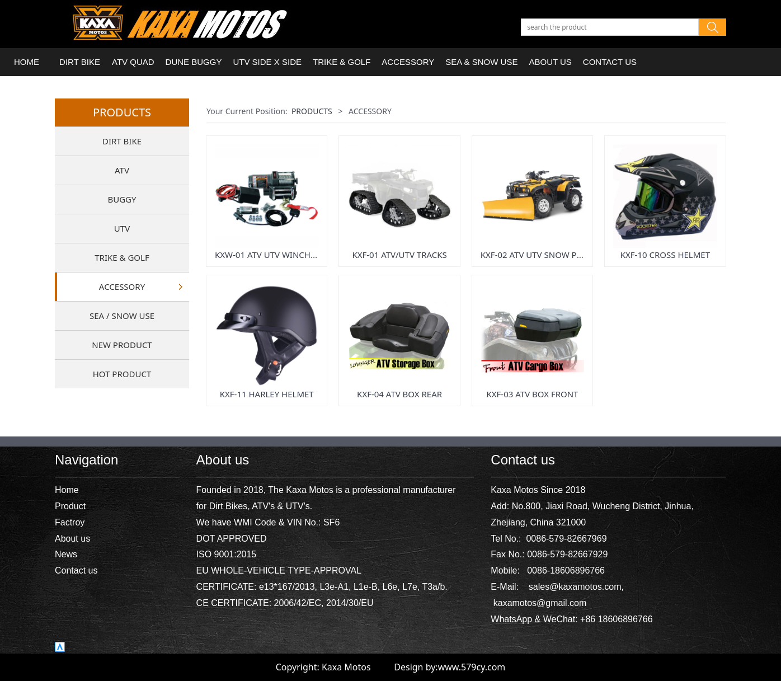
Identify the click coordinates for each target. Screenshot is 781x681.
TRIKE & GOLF (341, 62)
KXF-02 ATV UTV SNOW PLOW (538, 254)
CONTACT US (610, 62)
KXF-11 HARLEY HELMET (267, 394)
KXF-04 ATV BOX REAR (399, 394)
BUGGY (121, 199)
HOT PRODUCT (122, 373)
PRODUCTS (311, 111)
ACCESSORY (408, 62)
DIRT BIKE (79, 62)
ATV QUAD (133, 62)
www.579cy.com (472, 667)
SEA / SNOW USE (122, 315)
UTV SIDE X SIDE (267, 62)
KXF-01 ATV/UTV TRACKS (399, 254)
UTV (122, 228)
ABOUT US (550, 62)
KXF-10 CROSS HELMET (665, 254)
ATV (122, 170)
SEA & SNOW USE (481, 62)
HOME (26, 62)
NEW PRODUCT (122, 344)
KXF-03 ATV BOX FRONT (532, 394)
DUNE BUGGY (194, 62)
